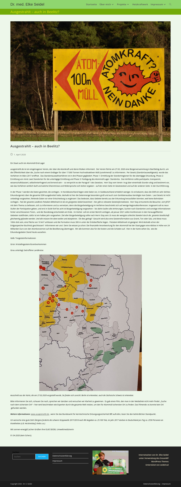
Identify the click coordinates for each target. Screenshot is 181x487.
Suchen (15, 452)
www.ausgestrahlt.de (40, 414)
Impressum (57, 461)
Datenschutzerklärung (62, 455)
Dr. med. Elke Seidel (27, 4)
